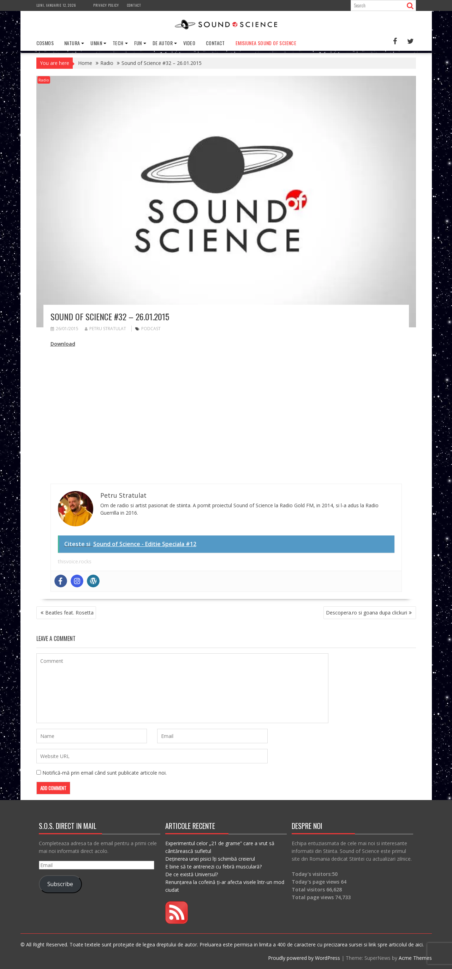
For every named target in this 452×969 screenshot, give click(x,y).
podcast (151, 329)
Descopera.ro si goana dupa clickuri (366, 612)
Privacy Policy (106, 5)
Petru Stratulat (105, 329)
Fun (138, 43)
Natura (72, 43)
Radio (43, 80)
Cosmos (45, 43)
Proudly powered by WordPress (304, 958)
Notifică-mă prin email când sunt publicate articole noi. (104, 772)
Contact (134, 5)
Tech (118, 43)
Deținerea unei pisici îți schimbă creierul (210, 858)
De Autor (163, 43)
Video (189, 43)
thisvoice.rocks (74, 561)
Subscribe (60, 884)
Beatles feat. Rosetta (69, 612)
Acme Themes (415, 958)
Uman (96, 43)
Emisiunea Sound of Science (266, 43)
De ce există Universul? (191, 874)
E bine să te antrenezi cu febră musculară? (213, 866)
